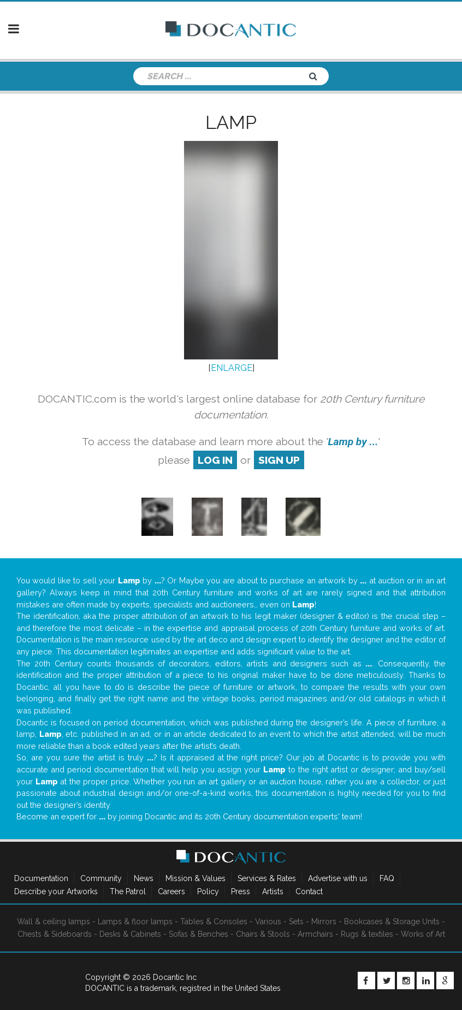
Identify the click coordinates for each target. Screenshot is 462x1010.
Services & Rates (267, 878)
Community (101, 878)
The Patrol (128, 891)
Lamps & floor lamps (135, 921)
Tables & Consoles (213, 921)
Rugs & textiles (367, 934)
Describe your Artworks (56, 891)
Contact (309, 891)
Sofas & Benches (198, 934)
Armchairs (315, 934)
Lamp (231, 122)
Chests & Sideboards (54, 934)
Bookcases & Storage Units (392, 921)
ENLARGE (231, 368)
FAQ (387, 878)
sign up (279, 460)
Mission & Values (195, 878)
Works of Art (423, 934)
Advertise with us (338, 878)
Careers (171, 891)
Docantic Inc (175, 977)
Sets (296, 921)
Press (240, 891)
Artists (272, 891)
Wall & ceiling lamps (53, 921)
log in (215, 460)
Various (268, 921)
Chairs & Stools (263, 934)
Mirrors (323, 921)
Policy (208, 891)
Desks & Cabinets (130, 934)
